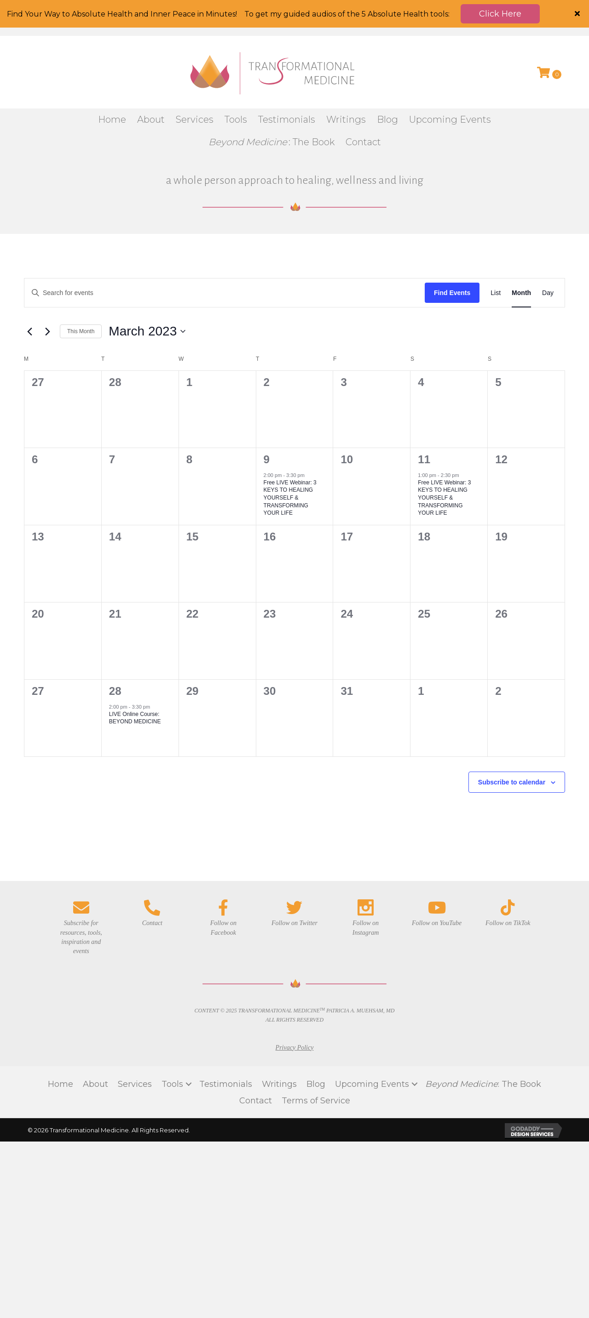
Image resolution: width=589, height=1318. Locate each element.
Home (60, 1048)
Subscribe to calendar (511, 746)
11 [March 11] (424, 423)
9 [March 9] (267, 423)
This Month (80, 295)
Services (135, 1048)
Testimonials (225, 1048)
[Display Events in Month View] (521, 256)
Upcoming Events (372, 1048)
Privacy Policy (295, 1011)
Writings (279, 1048)
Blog (315, 1048)
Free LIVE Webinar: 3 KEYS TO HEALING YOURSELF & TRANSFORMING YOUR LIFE (290, 461)
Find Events (452, 256)
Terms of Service (316, 1065)
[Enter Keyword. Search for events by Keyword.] (224, 256)
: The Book (483, 1048)
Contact (255, 1065)
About (95, 1048)
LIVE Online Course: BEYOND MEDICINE (135, 682)
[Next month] (47, 295)
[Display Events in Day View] (548, 256)
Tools (172, 1048)
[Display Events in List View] (496, 256)
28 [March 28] (115, 654)
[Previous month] (29, 295)
